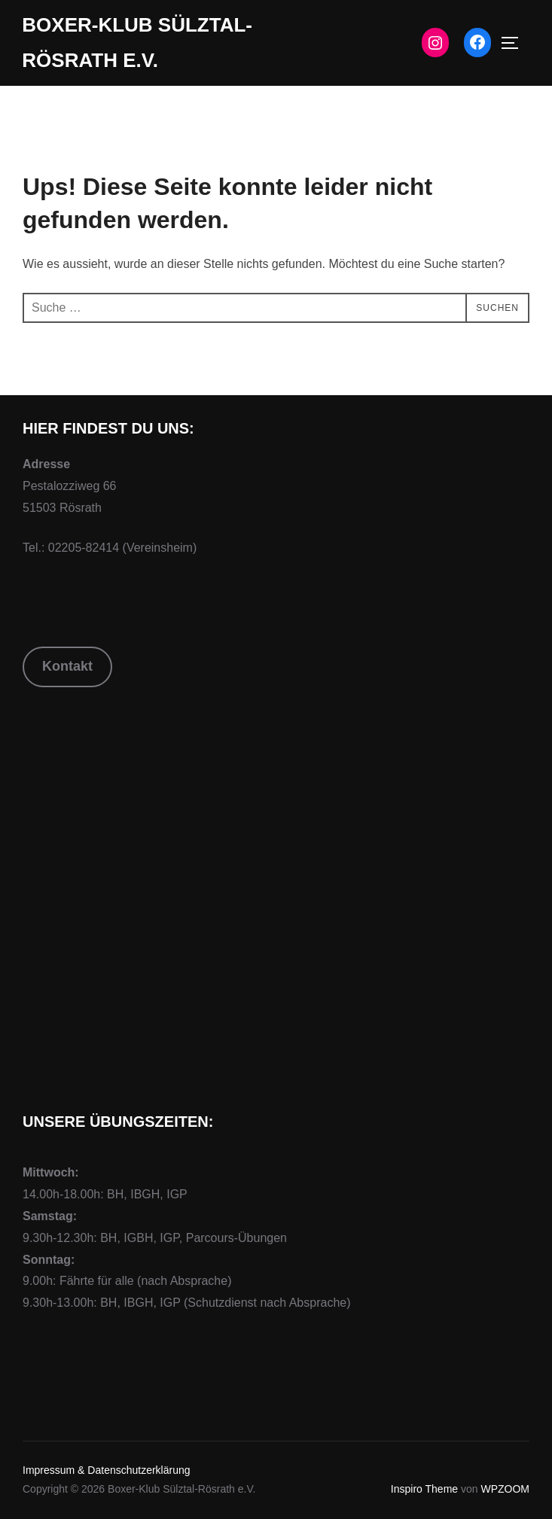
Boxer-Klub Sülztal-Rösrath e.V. (137, 43)
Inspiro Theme (424, 1489)
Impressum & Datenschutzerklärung (107, 1470)
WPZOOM (504, 1489)
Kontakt (67, 666)
